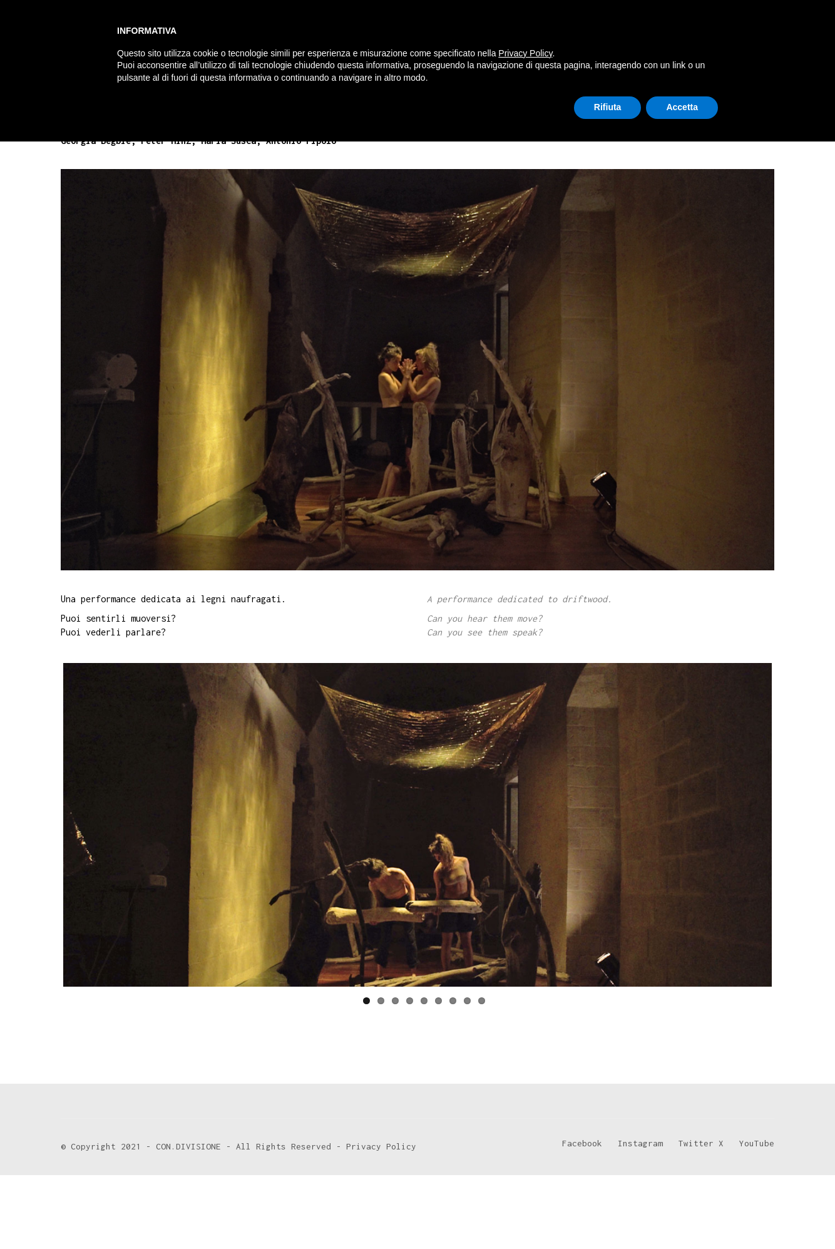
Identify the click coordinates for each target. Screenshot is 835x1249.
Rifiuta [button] (608, 1215)
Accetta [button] (682, 1215)
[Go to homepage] (108, 39)
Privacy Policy (525, 1161)
